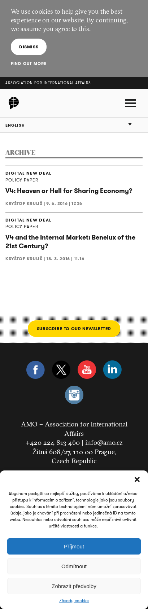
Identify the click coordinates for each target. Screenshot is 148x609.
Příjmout (74, 546)
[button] (137, 479)
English (15, 125)
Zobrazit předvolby (74, 586)
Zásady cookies (74, 601)
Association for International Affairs (48, 83)
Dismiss (28, 47)
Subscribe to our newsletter (74, 328)
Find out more (29, 63)
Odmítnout (74, 566)
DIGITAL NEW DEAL (28, 173)
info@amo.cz (104, 442)
